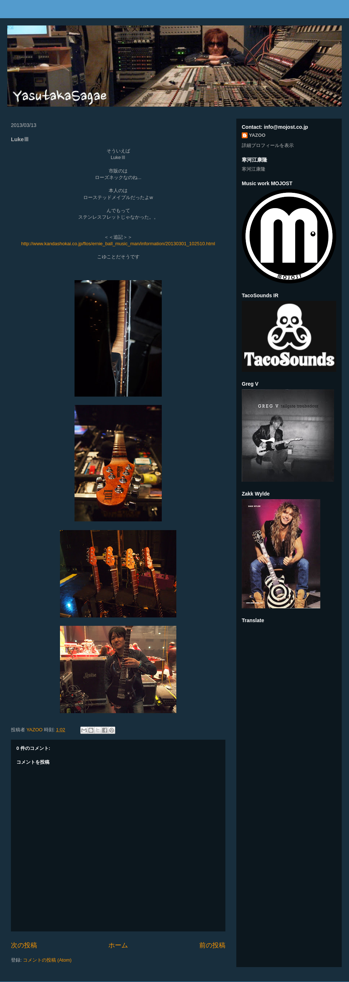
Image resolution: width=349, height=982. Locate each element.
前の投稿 (212, 945)
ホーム (118, 945)
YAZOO (35, 729)
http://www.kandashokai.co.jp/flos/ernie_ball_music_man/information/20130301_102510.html (118, 243)
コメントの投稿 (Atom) (47, 960)
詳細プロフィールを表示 (268, 145)
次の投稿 (24, 945)
